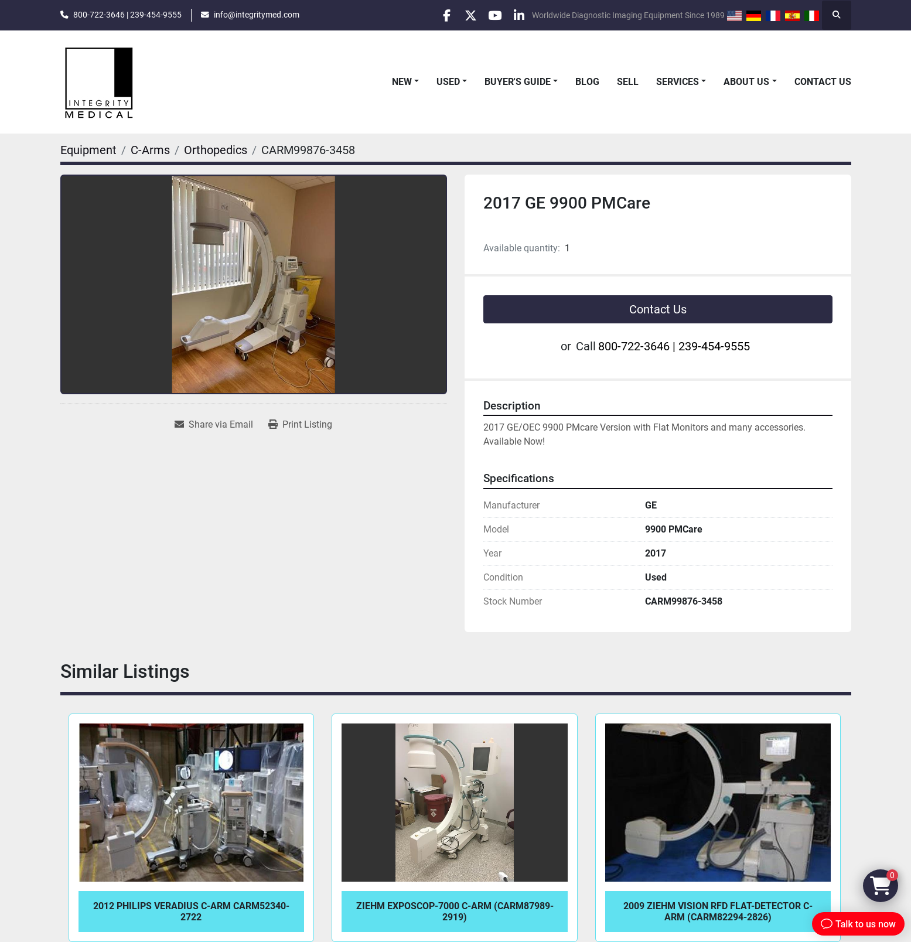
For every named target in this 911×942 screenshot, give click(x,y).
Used (448, 81)
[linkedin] (516, 15)
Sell (628, 81)
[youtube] (486, 15)
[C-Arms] (150, 150)
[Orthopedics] (215, 150)
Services (677, 81)
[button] (405, 82)
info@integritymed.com (256, 14)
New (402, 81)
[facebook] (427, 15)
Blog (587, 81)
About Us (746, 81)
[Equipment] (88, 150)
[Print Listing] (300, 425)
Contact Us (822, 81)
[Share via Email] (214, 425)
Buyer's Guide (517, 81)
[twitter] (457, 15)
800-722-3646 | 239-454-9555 (127, 14)
